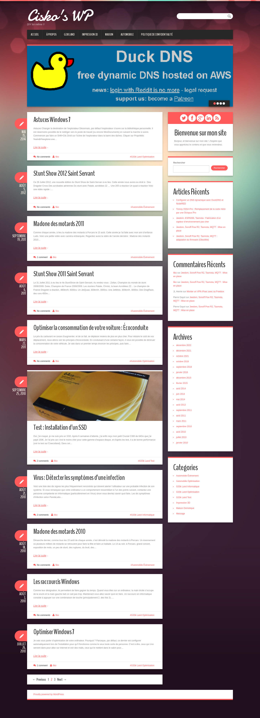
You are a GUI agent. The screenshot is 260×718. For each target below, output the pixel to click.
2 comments (43, 473)
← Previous (39, 692)
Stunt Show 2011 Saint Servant (67, 273)
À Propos (51, 34)
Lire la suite (39, 147)
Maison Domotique (186, 510)
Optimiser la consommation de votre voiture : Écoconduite (83, 332)
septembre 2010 (185, 428)
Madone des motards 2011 (62, 223)
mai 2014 (181, 401)
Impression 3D (90, 34)
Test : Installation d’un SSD (63, 439)
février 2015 (182, 385)
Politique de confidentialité (157, 34)
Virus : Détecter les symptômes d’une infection (84, 490)
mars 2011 (182, 423)
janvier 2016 (183, 374)
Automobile (127, 34)
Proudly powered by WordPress (48, 707)
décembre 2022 (184, 347)
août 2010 (182, 433)
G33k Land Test (146, 473)
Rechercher (180, 163)
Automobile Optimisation (142, 370)
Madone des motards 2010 (63, 543)
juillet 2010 (182, 439)
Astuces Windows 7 (54, 119)
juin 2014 (181, 396)
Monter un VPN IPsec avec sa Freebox (206, 293)
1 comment (42, 257)
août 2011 (182, 417)
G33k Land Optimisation (142, 157)
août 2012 (182, 406)
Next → (62, 692)
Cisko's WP (66, 14)
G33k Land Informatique (142, 527)
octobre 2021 (183, 358)
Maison (109, 34)
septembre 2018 (185, 368)
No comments (43, 157)
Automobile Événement (143, 207)
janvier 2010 (183, 444)
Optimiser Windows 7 (56, 644)
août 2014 (182, 390)
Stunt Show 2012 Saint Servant (67, 173)
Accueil (35, 34)
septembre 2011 (185, 412)
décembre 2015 (184, 379)
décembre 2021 (184, 352)
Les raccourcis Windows (59, 593)
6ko (57, 157)
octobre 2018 (183, 363)
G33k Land (69, 34)
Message (181, 516)
